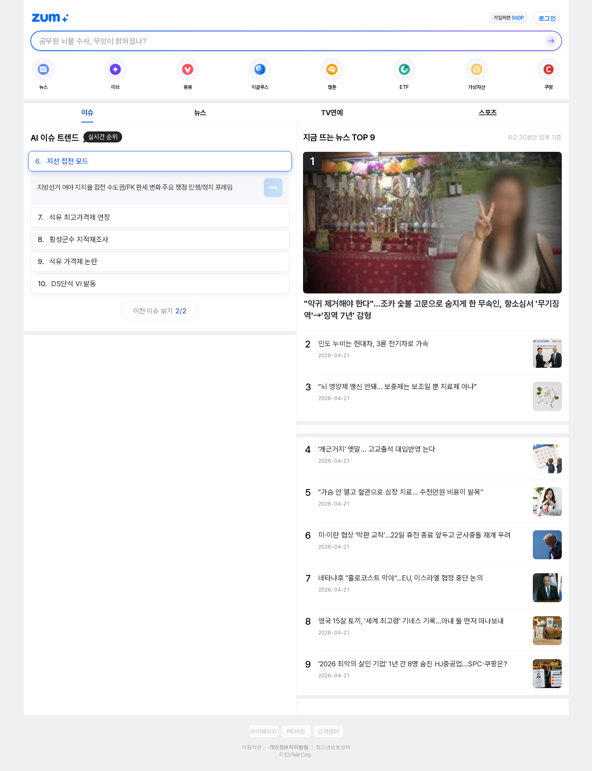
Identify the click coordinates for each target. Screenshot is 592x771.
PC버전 (296, 731)
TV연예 (332, 112)
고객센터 (328, 731)
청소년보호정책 (333, 747)
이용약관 (251, 747)
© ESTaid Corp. (296, 755)
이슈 (87, 112)
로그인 (547, 18)
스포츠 (488, 112)
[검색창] (285, 41)
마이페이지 (263, 731)
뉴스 (200, 112)
